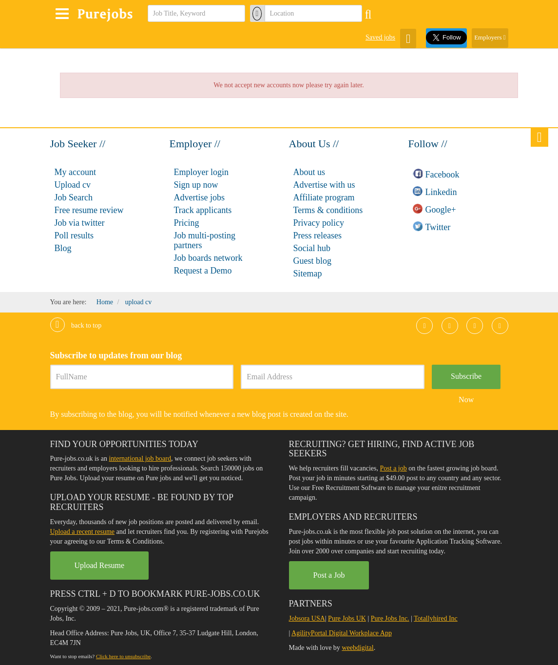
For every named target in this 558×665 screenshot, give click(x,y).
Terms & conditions (328, 210)
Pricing (186, 223)
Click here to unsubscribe (123, 656)
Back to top (76, 325)
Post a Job (329, 575)
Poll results (74, 235)
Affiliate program (324, 197)
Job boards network (208, 258)
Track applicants (203, 210)
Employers (489, 37)
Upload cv (73, 185)
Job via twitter (80, 223)
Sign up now (196, 185)
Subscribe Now (466, 380)
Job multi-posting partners (205, 240)
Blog (63, 248)
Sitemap (307, 273)
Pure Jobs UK (347, 618)
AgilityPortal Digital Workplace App (341, 633)
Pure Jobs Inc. (390, 618)
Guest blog (312, 261)
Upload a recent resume (82, 531)
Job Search (74, 197)
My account (75, 172)
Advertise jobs (199, 197)
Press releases (317, 235)
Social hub (312, 248)
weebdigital (357, 647)
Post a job (393, 468)
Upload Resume (100, 565)
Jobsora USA (307, 618)
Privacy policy (318, 223)
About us (309, 172)
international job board (140, 458)
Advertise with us (324, 185)
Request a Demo (203, 270)
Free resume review (89, 210)
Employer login (201, 172)
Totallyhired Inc (436, 618)
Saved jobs (380, 37)
